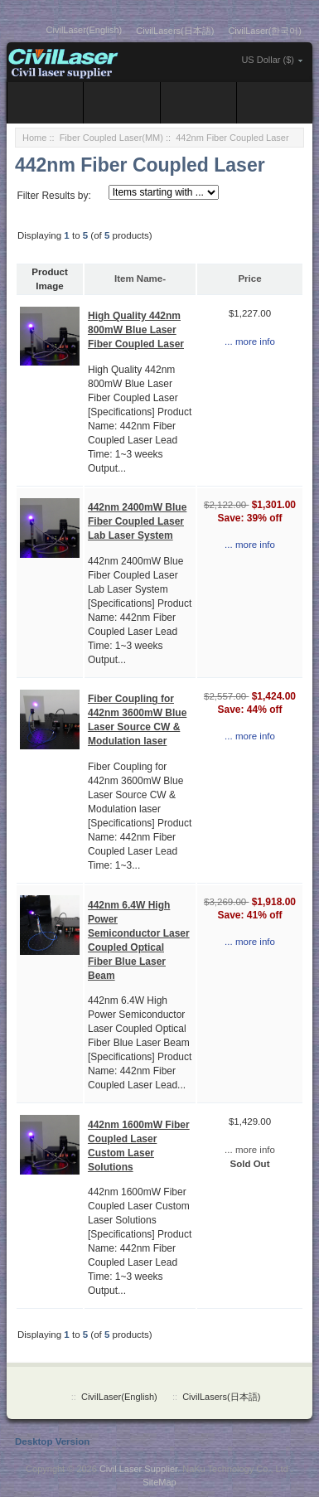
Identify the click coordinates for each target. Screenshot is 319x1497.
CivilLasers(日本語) (175, 31)
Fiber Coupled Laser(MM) (111, 138)
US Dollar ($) (267, 60)
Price (249, 278)
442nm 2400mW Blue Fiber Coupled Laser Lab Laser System (137, 521)
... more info (250, 341)
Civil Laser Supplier (138, 1469)
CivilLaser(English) (84, 30)
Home (34, 138)
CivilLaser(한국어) (265, 31)
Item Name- (140, 278)
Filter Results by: (53, 195)
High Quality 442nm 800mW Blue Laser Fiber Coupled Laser (136, 330)
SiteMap (159, 1482)
